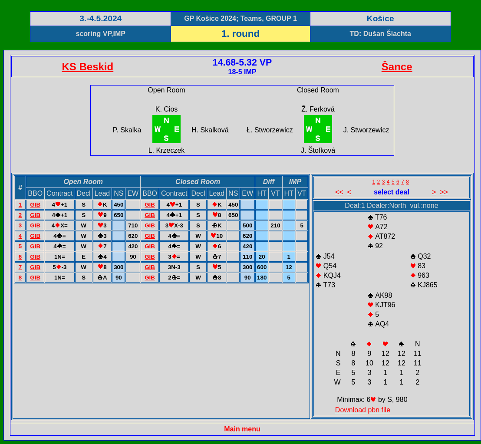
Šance (397, 66)
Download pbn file (362, 410)
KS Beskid (87, 66)
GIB (35, 204)
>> (444, 192)
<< (339, 192)
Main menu (242, 429)
